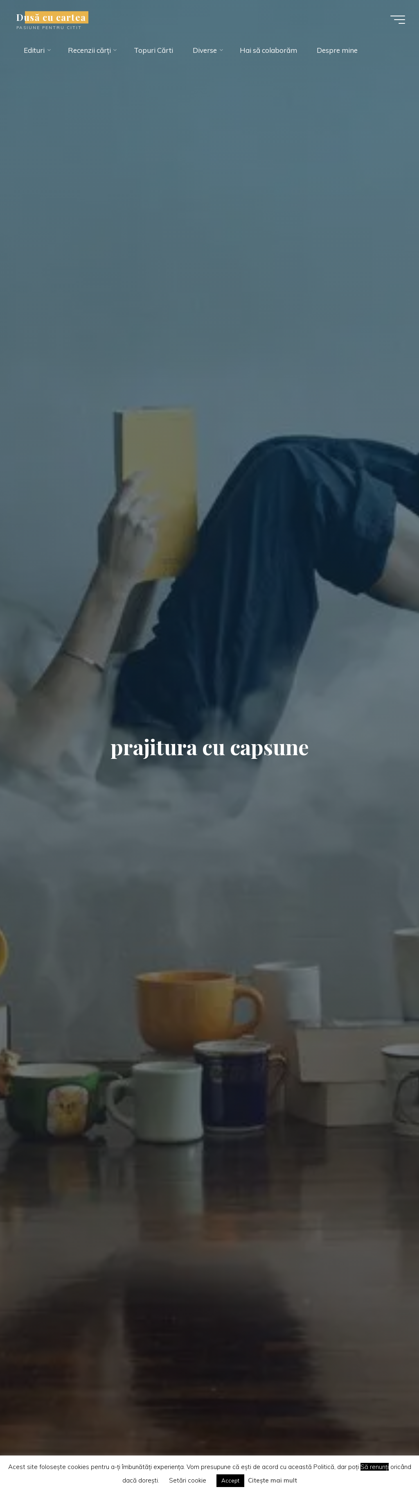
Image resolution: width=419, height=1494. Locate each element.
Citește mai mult (272, 1480)
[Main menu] (397, 20)
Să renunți (374, 1467)
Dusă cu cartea (51, 17)
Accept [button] (230, 1480)
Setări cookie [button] (187, 1480)
